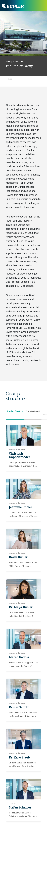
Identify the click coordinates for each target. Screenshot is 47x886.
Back (8, 79)
